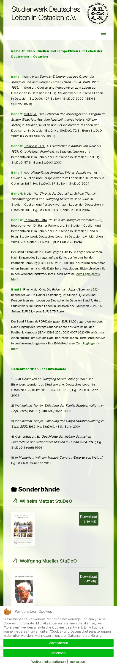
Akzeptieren (58, 643)
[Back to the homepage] (59, 13)
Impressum (78, 661)
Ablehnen (58, 653)
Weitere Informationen (48, 661)
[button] (103, 33)
